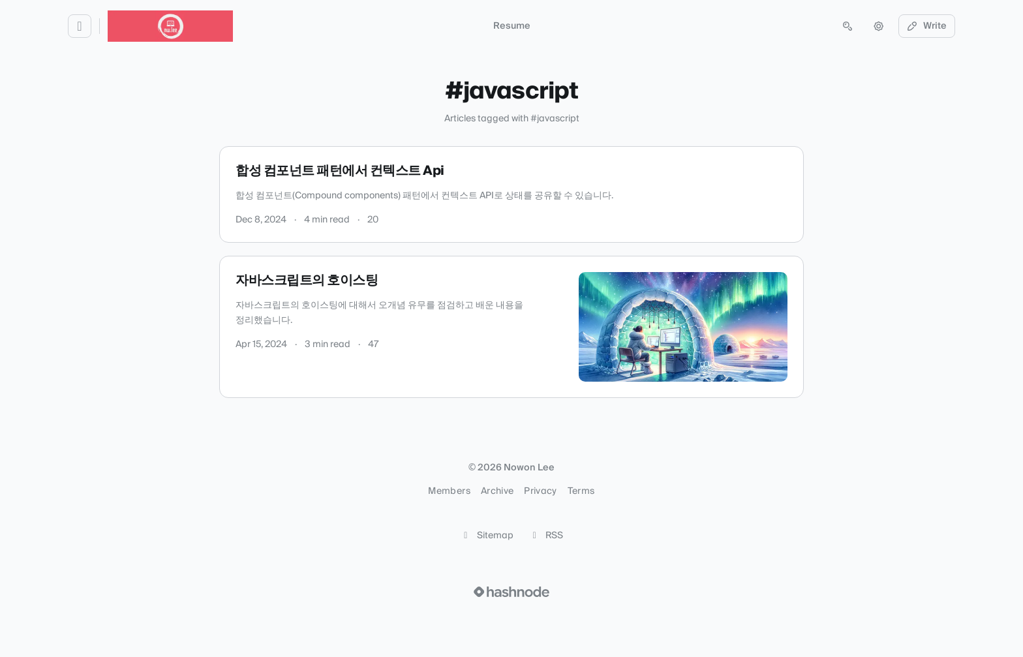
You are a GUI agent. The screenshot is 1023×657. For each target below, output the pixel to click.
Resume (511, 26)
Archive (497, 491)
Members (449, 491)
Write (927, 26)
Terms (581, 491)
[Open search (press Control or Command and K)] (847, 26)
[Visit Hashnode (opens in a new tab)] (511, 592)
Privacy (540, 491)
